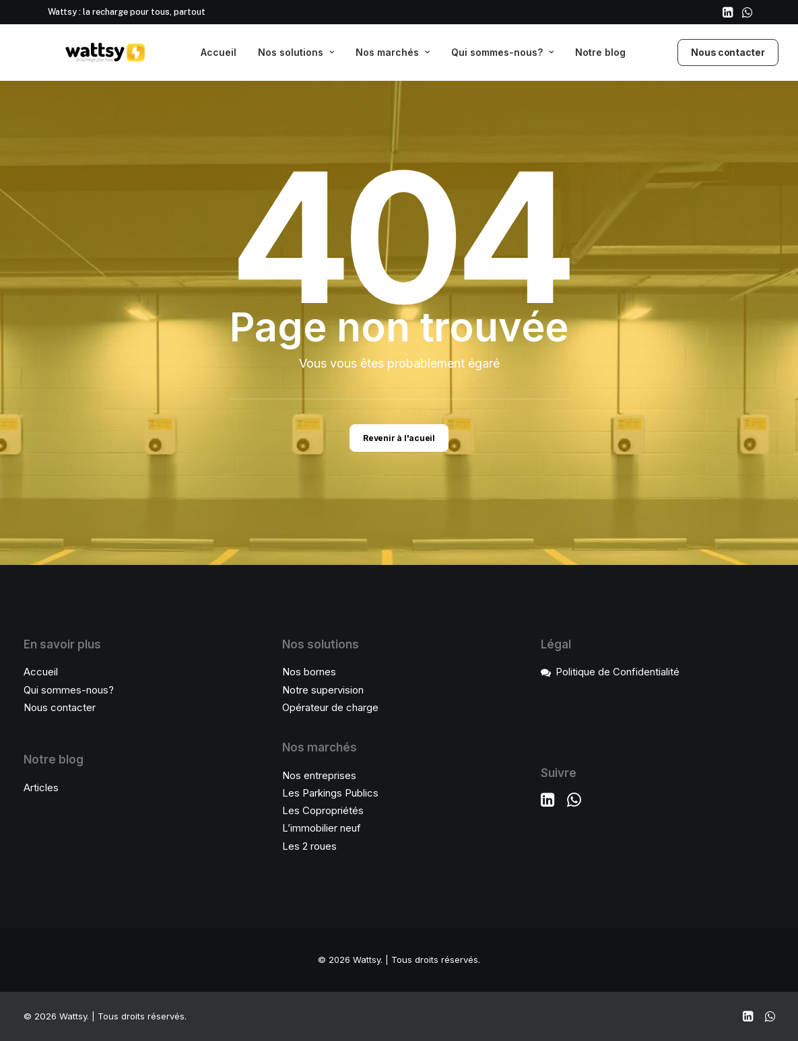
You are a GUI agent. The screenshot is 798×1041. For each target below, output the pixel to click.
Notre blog (600, 52)
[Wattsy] (88, 52)
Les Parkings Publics (330, 792)
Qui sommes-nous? (502, 52)
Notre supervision (323, 689)
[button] (727, 12)
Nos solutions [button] (296, 52)
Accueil (218, 52)
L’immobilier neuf (321, 827)
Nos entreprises (319, 775)
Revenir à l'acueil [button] (399, 438)
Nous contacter (60, 707)
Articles (41, 787)
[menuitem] (727, 12)
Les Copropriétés (323, 810)
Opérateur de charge (330, 707)
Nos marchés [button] (393, 52)
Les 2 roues (309, 846)
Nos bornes (309, 671)
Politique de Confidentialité (617, 671)
